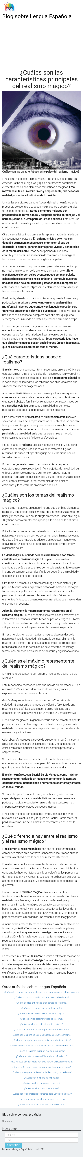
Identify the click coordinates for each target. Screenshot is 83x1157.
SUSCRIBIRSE (13, 1145)
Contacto (7, 1121)
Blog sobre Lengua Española (37, 16)
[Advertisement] (41, 43)
